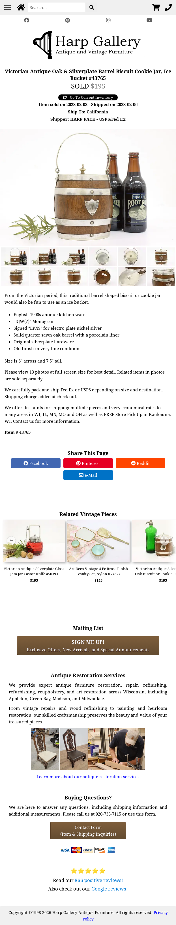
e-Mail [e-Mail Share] (88, 475)
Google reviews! (109, 888)
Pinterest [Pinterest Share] (88, 463)
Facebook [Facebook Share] (35, 463)
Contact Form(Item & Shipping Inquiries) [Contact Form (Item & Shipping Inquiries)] (88, 830)
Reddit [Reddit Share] (140, 463)
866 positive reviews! (99, 880)
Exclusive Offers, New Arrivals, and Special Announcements (88, 645)
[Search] (56, 7)
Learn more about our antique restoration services (88, 776)
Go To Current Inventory (88, 97)
